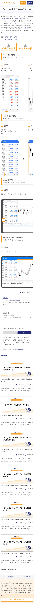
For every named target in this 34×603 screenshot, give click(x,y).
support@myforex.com (18, 349)
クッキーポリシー (6, 595)
